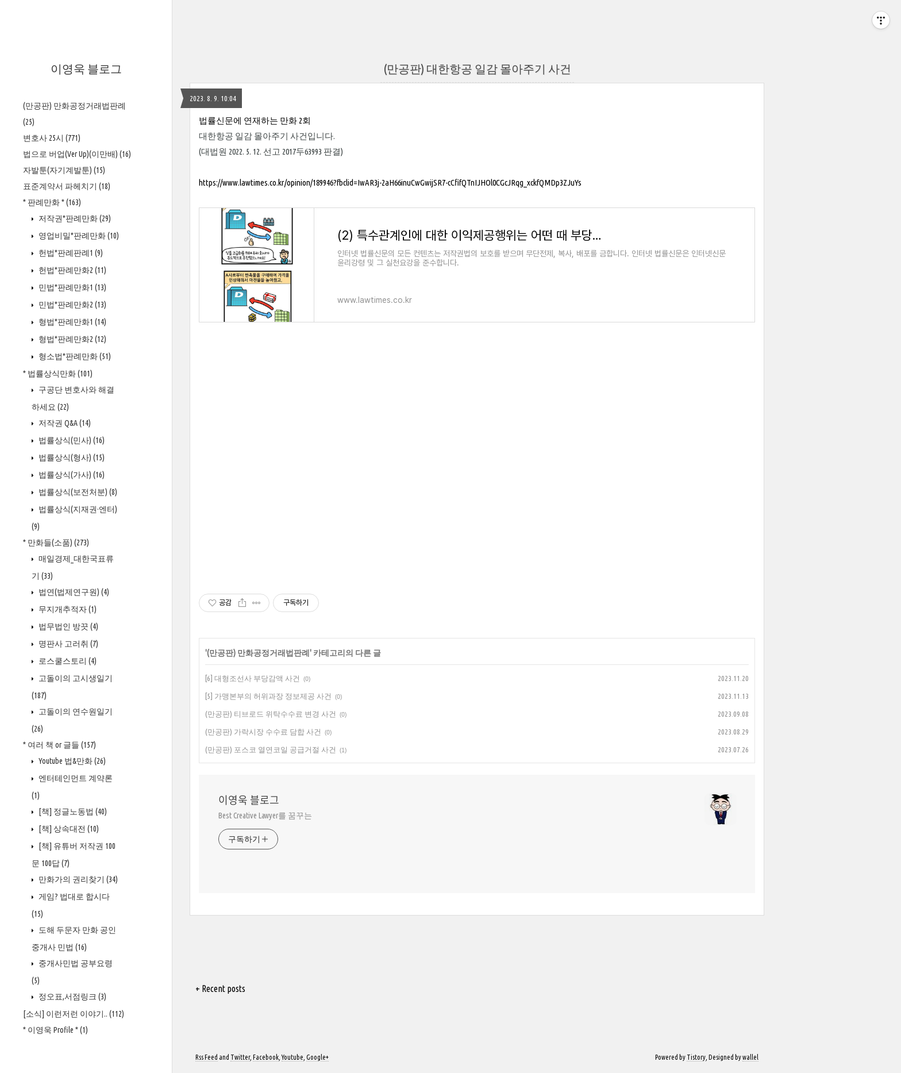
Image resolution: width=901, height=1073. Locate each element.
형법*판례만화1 (71, 321)
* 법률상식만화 (58, 373)
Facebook (266, 1057)
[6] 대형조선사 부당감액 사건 (252, 678)
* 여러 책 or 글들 (59, 744)
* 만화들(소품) (56, 542)
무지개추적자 (67, 609)
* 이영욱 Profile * (55, 1029)
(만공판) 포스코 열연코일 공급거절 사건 (270, 749)
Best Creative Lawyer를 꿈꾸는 (265, 815)
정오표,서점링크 (71, 996)
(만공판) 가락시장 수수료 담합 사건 (263, 732)
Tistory (696, 1057)
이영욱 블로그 (86, 68)
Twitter (240, 1057)
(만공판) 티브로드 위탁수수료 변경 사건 (270, 714)
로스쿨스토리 (67, 661)
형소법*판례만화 (74, 356)
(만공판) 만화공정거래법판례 (258, 652)
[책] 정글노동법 (72, 811)
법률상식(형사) (71, 457)
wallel (750, 1057)
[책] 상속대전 (68, 828)
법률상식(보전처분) (77, 492)
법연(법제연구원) (73, 592)
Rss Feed (206, 1057)
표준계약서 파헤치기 (66, 186)
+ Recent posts (220, 988)
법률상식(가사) (71, 474)
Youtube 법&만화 (71, 761)
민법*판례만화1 (71, 287)
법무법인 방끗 (67, 626)
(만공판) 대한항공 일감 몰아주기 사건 (477, 68)
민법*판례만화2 (71, 304)
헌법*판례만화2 (71, 270)
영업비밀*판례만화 (78, 235)
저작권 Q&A (64, 423)
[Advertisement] (477, 464)
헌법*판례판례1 (70, 252)
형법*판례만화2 (71, 339)
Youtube (292, 1057)
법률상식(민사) (71, 440)
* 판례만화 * (52, 202)
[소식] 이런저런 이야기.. (73, 1013)
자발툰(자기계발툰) (64, 170)
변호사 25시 (51, 138)
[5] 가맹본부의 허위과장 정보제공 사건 (268, 696)
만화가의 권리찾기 (77, 879)
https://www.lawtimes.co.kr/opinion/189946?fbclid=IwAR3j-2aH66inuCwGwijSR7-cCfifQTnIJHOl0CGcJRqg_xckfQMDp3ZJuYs (390, 182)
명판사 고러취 (67, 643)
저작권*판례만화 (74, 218)
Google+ (317, 1057)
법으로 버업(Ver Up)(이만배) (77, 154)
